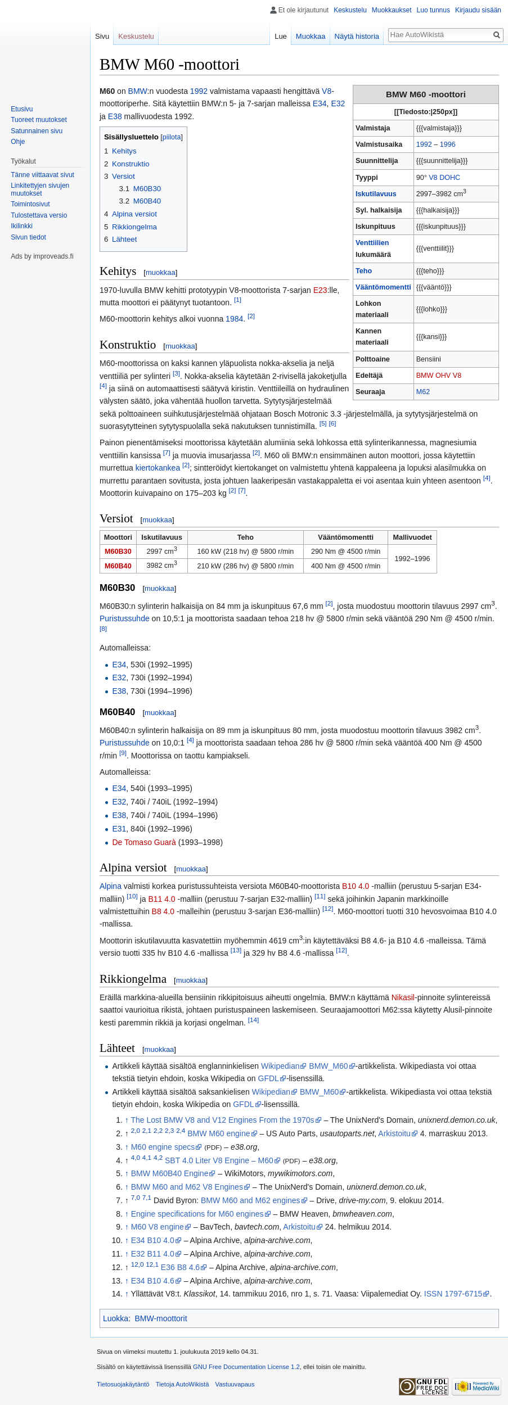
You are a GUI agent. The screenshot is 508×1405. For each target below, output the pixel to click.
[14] (253, 1019)
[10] (132, 896)
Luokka (115, 1318)
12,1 (152, 1264)
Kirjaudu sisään (478, 10)
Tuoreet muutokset (39, 120)
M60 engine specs (163, 1146)
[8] (103, 628)
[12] (327, 908)
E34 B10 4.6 (152, 1280)
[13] (236, 950)
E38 (115, 116)
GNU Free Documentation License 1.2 (246, 1366)
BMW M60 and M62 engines (250, 1200)
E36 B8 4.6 (180, 1267)
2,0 (135, 1130)
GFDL (268, 1078)
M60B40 (118, 566)
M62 (423, 392)
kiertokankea (158, 467)
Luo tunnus (433, 10)
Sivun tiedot (28, 237)
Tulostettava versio (39, 215)
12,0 (137, 1264)
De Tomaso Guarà (144, 842)
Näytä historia (357, 36)
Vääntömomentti (383, 287)
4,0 (135, 1157)
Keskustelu (350, 10)
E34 (320, 103)
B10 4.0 (355, 886)
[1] (237, 299)
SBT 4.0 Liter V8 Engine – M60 (219, 1160)
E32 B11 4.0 (152, 1253)
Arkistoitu (394, 1133)
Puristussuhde (125, 618)
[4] (103, 385)
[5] (323, 423)
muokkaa (161, 272)
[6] (332, 423)
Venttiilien (372, 243)
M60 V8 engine (157, 1226)
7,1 (146, 1197)
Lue (281, 36)
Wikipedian (280, 1065)
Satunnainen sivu (36, 131)
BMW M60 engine (218, 1133)
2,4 (180, 1130)
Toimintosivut (30, 204)
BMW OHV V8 (438, 376)
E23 (320, 290)
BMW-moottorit (160, 1318)
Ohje (18, 142)
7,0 (135, 1197)
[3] (176, 373)
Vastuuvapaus (235, 1384)
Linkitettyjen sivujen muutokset (40, 189)
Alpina (111, 886)
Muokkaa (311, 36)
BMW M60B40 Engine (170, 1173)
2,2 (158, 1130)
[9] (123, 752)
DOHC (449, 178)
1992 (424, 144)
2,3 (169, 1130)
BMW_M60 (328, 1065)
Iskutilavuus (376, 194)
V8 (433, 178)
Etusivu (22, 109)
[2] (251, 316)
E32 (338, 103)
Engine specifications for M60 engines (197, 1213)
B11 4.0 (161, 898)
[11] (319, 896)
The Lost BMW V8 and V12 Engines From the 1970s (222, 1119)
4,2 (158, 1157)
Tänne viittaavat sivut (42, 175)
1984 (234, 318)
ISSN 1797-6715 (453, 1293)
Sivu (102, 36)
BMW (137, 91)
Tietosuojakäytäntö (123, 1384)
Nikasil (403, 997)
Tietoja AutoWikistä (182, 1384)
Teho (364, 271)
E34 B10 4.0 (152, 1240)
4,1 (146, 1157)
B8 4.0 (163, 911)
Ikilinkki (22, 226)
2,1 (146, 1130)
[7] (166, 452)
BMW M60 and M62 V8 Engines (187, 1186)
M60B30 (118, 551)
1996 (448, 144)
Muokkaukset (392, 10)
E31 (119, 828)
